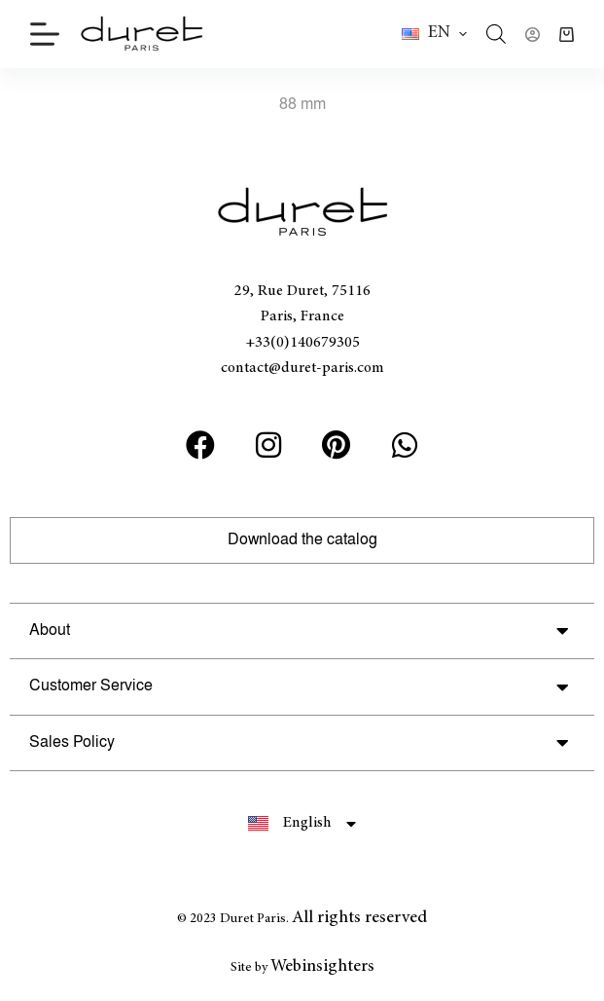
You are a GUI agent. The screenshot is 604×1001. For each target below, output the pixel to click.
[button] (434, 34)
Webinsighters (322, 967)
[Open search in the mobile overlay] (496, 34)
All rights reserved (359, 918)
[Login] (532, 34)
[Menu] (44, 34)
